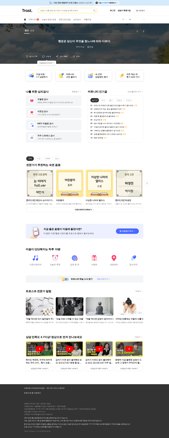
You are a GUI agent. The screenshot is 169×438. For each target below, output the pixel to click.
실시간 (94, 100)
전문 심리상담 (65, 19)
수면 (38, 159)
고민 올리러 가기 (135, 92)
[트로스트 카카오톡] (143, 388)
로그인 (112, 10)
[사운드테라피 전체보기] (84, 209)
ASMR (47, 159)
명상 (57, 159)
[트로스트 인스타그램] (131, 388)
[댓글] (46, 56)
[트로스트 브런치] (137, 388)
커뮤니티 (34, 19)
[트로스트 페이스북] (125, 388)
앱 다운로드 (140, 11)
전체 (30, 159)
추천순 (128, 100)
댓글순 (119, 100)
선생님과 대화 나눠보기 (39, 368)
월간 (111, 100)
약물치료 (87, 19)
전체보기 (76, 92)
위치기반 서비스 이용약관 (55, 388)
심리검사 (77, 19)
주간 (103, 100)
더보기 (139, 291)
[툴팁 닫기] (54, 63)
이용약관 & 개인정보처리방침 (34, 388)
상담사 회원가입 (124, 10)
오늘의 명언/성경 (49, 19)
